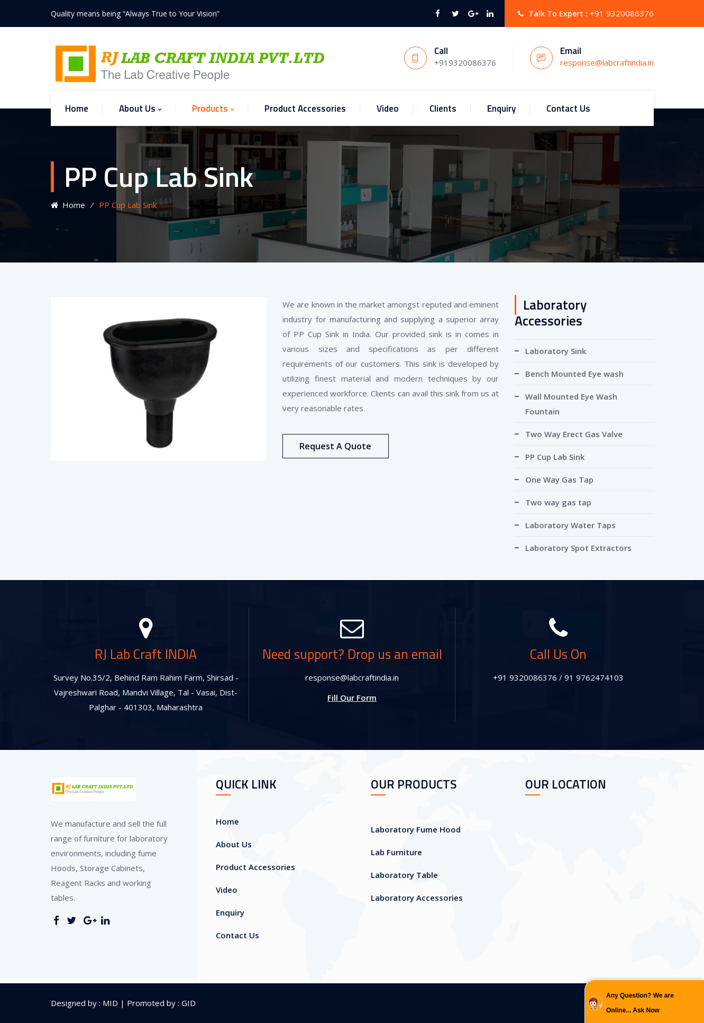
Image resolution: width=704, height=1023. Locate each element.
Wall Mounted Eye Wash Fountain (571, 404)
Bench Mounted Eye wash (574, 373)
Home (76, 108)
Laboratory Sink (555, 351)
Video (388, 108)
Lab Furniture (396, 852)
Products (210, 108)
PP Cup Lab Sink (554, 456)
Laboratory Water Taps (570, 525)
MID (109, 1003)
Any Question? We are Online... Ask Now (640, 1003)
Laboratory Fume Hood (416, 829)
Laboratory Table (404, 875)
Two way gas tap (558, 502)
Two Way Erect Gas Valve (574, 434)
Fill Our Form (352, 697)
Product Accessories (305, 108)
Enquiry (501, 108)
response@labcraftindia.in (607, 62)
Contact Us (568, 108)
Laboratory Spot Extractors (578, 547)
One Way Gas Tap (559, 479)
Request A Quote (335, 446)
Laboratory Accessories (417, 897)
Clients (442, 108)
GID (187, 1003)
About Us (137, 108)
